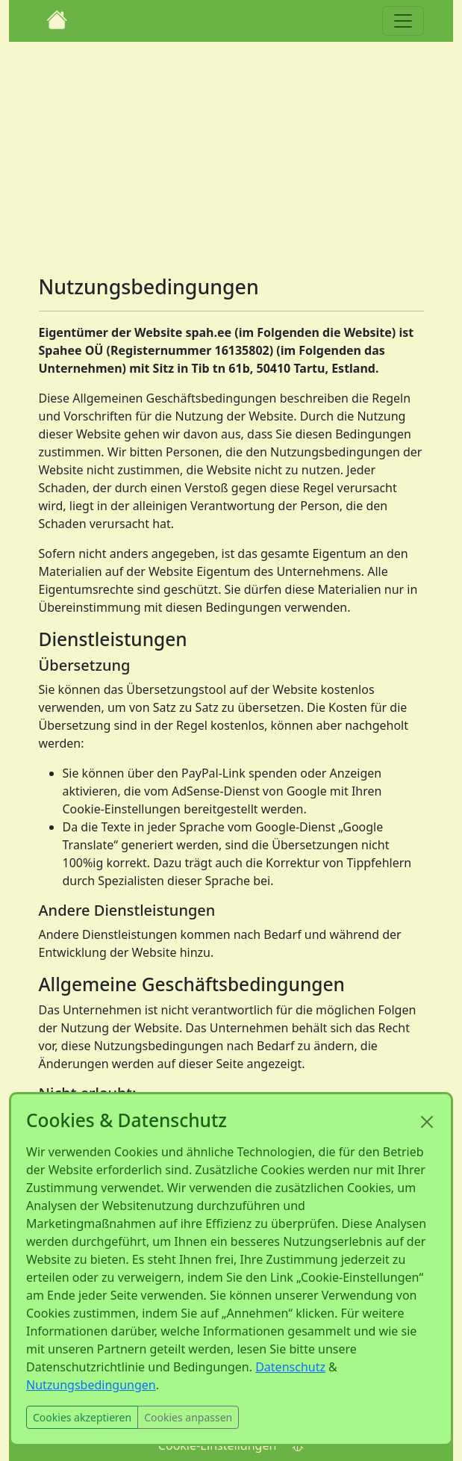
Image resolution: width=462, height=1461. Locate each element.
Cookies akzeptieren (82, 1417)
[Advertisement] (231, 152)
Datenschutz (290, 1367)
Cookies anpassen (188, 1417)
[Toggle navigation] (403, 21)
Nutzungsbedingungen (91, 1385)
